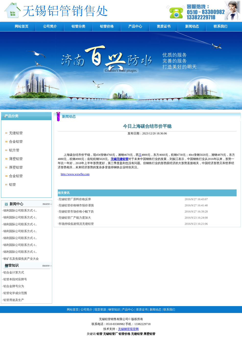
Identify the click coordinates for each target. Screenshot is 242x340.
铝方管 (14, 150)
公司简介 (50, 26)
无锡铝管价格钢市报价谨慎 (76, 205)
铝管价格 (107, 26)
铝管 (12, 184)
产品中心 (135, 26)
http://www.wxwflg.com (75, 174)
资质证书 (163, 26)
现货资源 (100, 309)
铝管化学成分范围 (15, 293)
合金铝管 (16, 141)
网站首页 (21, 26)
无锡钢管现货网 (128, 329)
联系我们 (220, 26)
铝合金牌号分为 (13, 286)
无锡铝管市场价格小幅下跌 (76, 211)
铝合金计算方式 (13, 272)
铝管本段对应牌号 (15, 279)
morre (47, 204)
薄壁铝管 (16, 159)
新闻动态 (192, 26)
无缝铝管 (16, 133)
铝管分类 (78, 26)
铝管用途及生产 (13, 300)
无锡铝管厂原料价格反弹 (75, 199)
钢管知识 (114, 309)
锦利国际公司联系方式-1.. (20, 210)
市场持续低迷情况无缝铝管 (76, 224)
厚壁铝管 (16, 167)
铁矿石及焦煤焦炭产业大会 (21, 258)
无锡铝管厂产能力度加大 (75, 217)
